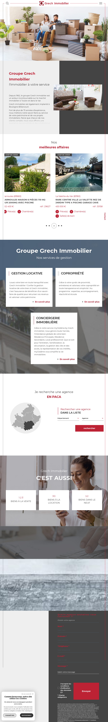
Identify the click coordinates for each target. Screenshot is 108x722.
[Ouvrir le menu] (101, 3)
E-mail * (61, 652)
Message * (63, 662)
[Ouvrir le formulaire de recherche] (7, 3)
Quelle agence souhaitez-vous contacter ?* (77, 611)
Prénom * (62, 632)
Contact (105, 216)
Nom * (60, 622)
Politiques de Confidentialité (81, 715)
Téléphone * (63, 642)
